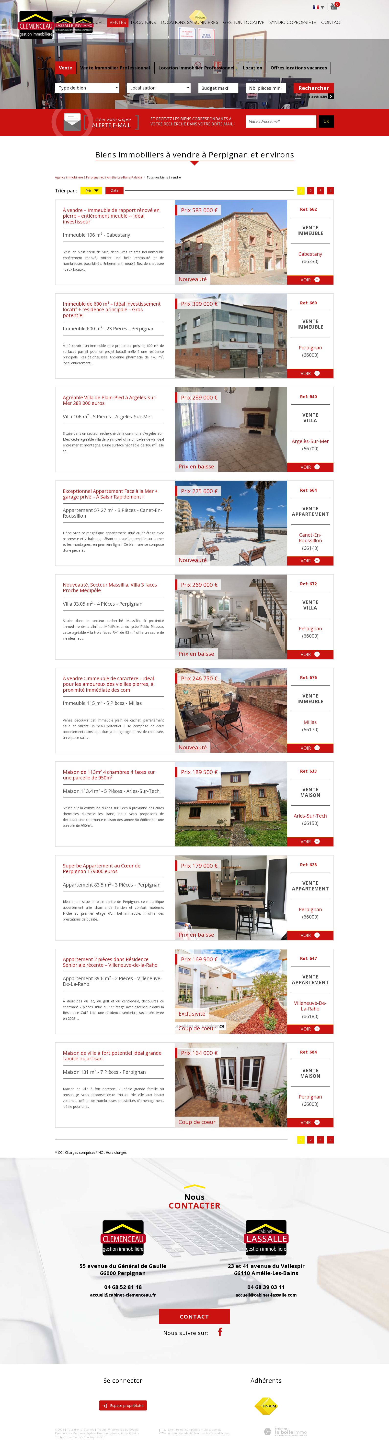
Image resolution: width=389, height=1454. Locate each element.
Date (114, 190)
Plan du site (62, 1433)
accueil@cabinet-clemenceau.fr (123, 1295)
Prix (92, 191)
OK (326, 121)
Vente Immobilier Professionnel (115, 68)
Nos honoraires (107, 1433)
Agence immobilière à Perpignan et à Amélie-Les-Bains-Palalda (98, 177)
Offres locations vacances (299, 68)
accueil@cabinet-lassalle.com (266, 1295)
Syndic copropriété (292, 23)
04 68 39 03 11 (266, 1286)
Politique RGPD (95, 1437)
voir (310, 280)
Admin (133, 1433)
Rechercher (313, 88)
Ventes (118, 23)
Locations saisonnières (189, 23)
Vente (65, 68)
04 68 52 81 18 (123, 1286)
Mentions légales (84, 1433)
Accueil (95, 23)
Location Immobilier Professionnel (196, 68)
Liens (123, 1433)
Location (252, 68)
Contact (331, 23)
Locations (143, 23)
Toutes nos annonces (69, 1437)
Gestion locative (243, 23)
